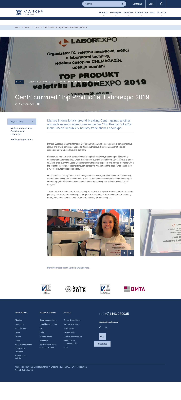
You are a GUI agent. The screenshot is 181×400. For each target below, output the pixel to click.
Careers (18, 358)
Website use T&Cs (72, 340)
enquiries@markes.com (109, 338)
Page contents (17, 116)
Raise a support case (47, 337)
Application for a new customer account (47, 371)
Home (17, 22)
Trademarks (69, 345)
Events (18, 353)
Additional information (22, 135)
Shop (148, 12)
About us (160, 12)
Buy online (44, 364)
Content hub (134, 12)
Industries (118, 12)
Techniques (102, 12)
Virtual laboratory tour (47, 345)
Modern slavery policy (71, 354)
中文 (102, 353)
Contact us (137, 4)
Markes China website (21, 375)
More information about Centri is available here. (68, 284)
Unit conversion (46, 359)
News (27, 22)
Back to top (109, 363)
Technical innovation (24, 362)
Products (87, 12)
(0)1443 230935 (116, 329)
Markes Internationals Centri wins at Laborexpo (21, 126)
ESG (66, 368)
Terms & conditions (72, 336)
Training (43, 355)
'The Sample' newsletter (21, 367)
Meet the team (21, 345)
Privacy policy (70, 349)
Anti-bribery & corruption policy (71, 362)
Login (151, 4)
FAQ (42, 351)
